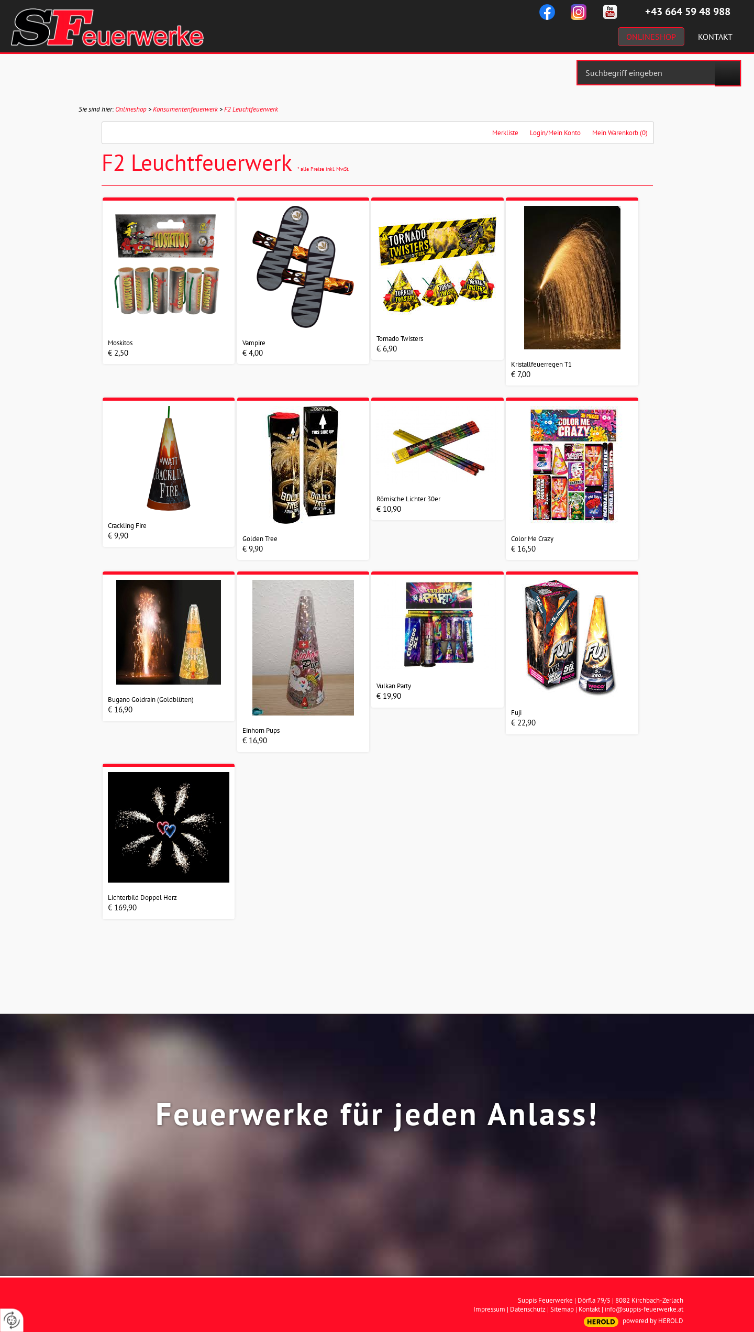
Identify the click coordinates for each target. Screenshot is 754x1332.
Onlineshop (131, 109)
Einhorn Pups (261, 730)
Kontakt (589, 1309)
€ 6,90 (386, 349)
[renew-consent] (12, 1320)
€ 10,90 (388, 509)
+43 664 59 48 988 (687, 11)
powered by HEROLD (653, 1320)
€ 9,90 (118, 536)
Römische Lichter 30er (408, 498)
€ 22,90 (523, 723)
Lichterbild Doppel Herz (142, 897)
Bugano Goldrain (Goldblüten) (151, 699)
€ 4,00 (252, 353)
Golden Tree (260, 538)
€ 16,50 (523, 549)
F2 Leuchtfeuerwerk (251, 109)
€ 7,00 (520, 374)
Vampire (253, 342)
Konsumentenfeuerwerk (185, 109)
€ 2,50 (118, 353)
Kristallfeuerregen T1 (541, 364)
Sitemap (562, 1309)
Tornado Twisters (399, 338)
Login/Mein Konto (555, 132)
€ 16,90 (120, 709)
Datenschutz (528, 1309)
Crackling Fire (127, 525)
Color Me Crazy (532, 538)
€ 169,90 (122, 907)
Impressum (489, 1309)
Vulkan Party (393, 685)
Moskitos (120, 342)
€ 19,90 (388, 696)
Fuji (516, 712)
